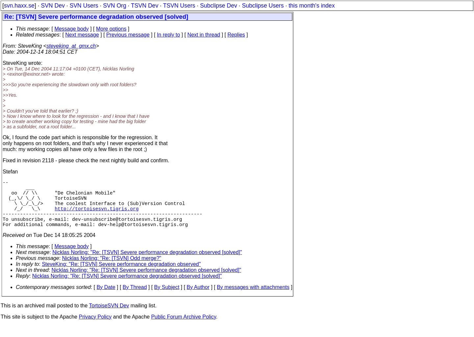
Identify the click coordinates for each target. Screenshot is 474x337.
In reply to (168, 35)
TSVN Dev (144, 5)
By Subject (166, 299)
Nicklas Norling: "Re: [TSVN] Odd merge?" (111, 270)
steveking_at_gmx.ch (71, 46)
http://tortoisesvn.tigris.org (97, 216)
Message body (71, 29)
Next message (82, 35)
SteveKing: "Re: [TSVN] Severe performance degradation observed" (121, 276)
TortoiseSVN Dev (109, 317)
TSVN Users (179, 5)
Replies (236, 35)
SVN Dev (53, 5)
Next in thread (203, 35)
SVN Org (114, 5)
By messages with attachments (253, 299)
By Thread (135, 299)
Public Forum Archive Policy (183, 328)
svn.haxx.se (19, 5)
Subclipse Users (263, 5)
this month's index (312, 5)
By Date (105, 299)
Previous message (128, 35)
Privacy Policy (95, 328)
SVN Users (83, 5)
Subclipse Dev (218, 5)
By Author (198, 299)
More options (111, 29)
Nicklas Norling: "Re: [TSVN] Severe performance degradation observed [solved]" (147, 264)
